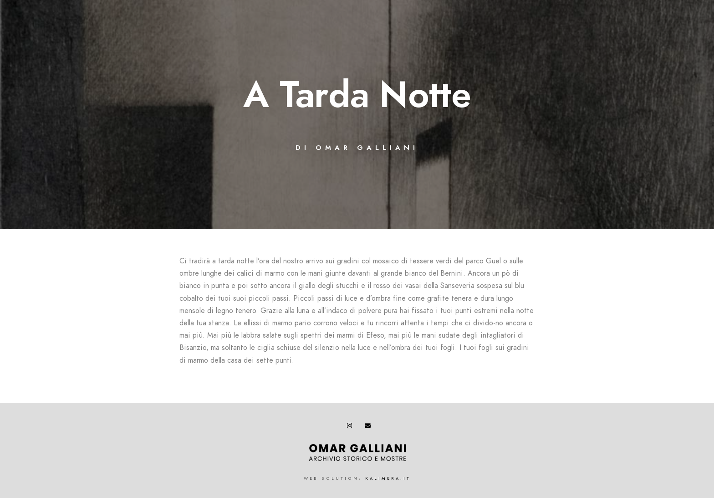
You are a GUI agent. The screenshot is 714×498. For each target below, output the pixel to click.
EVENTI (433, 37)
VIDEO (536, 37)
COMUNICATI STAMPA (599, 37)
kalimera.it (388, 478)
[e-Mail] (678, 18)
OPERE (330, 37)
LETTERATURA (485, 37)
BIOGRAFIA (284, 37)
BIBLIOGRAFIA (381, 37)
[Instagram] (663, 18)
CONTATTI (667, 37)
